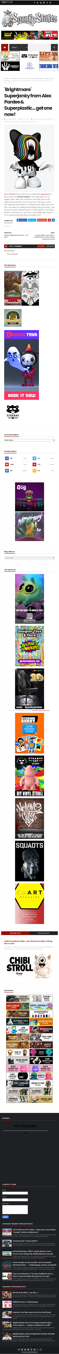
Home (6, 78)
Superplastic (50, 78)
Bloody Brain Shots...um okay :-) (25, 1293)
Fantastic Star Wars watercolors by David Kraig (32, 1312)
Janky (24, 78)
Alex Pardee (13, 78)
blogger (41, 246)
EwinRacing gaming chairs (40, 710)
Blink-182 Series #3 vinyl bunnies (25, 1302)
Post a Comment (12, 254)
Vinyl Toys (7, 81)
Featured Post (15, 933)
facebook (50, 246)
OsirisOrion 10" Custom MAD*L (25, 1241)
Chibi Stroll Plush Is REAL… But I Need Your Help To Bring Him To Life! (28, 942)
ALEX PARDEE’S (10, 194)
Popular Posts (43, 933)
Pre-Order (31, 78)
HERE (39, 212)
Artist (20, 78)
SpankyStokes (39, 78)
